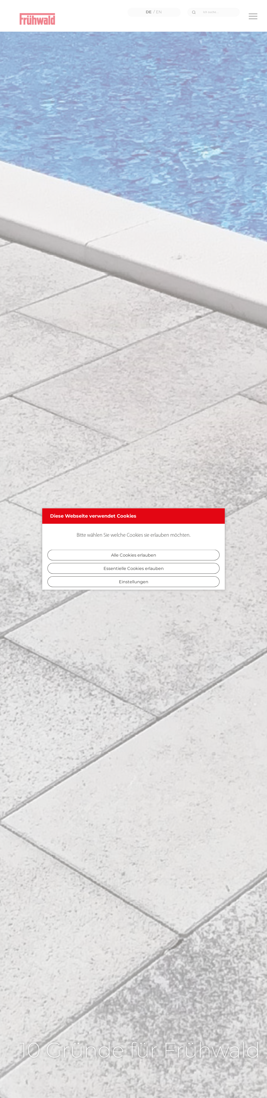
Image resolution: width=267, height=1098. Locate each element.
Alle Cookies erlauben (133, 555)
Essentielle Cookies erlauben (134, 568)
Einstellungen (133, 581)
